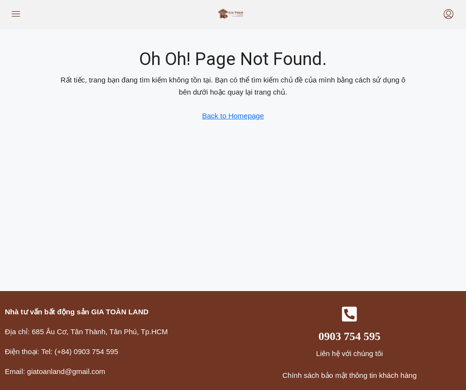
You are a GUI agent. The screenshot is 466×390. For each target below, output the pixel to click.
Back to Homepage (233, 116)
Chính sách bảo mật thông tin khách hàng (349, 375)
